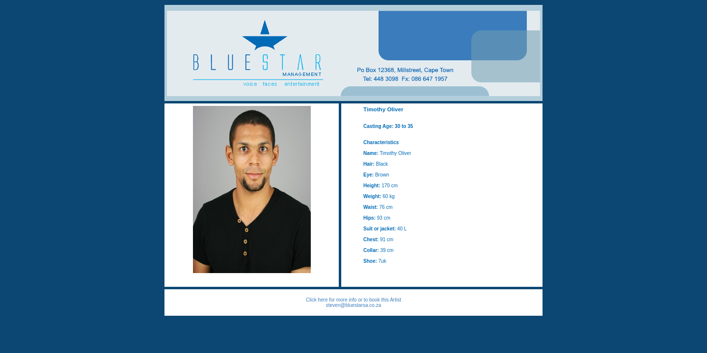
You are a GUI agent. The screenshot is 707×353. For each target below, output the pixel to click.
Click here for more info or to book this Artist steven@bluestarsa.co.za (353, 302)
